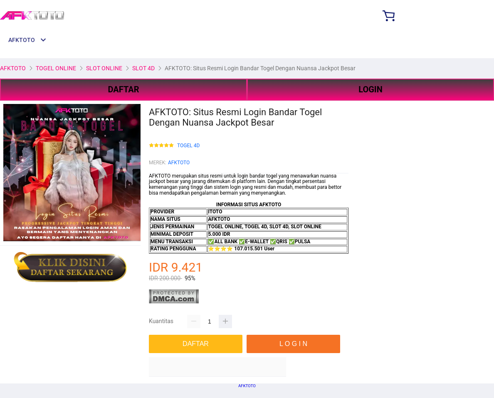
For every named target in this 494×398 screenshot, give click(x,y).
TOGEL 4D (188, 145)
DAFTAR (123, 89)
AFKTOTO (179, 163)
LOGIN (370, 89)
